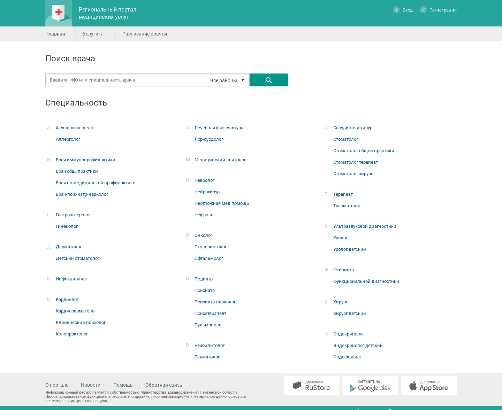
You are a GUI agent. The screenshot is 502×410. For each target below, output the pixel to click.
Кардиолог (67, 299)
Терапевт (343, 194)
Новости (90, 385)
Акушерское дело (74, 127)
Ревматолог (207, 356)
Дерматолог (69, 246)
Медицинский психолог (220, 159)
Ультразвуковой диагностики (364, 226)
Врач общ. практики (77, 171)
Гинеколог (67, 226)
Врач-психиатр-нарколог (82, 194)
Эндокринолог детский (358, 345)
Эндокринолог (348, 333)
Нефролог (205, 214)
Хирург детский (349, 313)
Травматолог (346, 205)
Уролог (340, 237)
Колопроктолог (72, 333)
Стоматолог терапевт (355, 162)
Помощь (123, 385)
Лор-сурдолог (209, 139)
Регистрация (438, 9)
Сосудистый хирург (353, 127)
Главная (55, 34)
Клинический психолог (81, 322)
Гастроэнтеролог (73, 214)
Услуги (90, 34)
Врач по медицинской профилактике (95, 182)
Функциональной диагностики (366, 281)
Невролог (204, 180)
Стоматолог (345, 139)
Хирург (340, 301)
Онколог (203, 235)
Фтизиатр (343, 269)
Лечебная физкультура (219, 127)
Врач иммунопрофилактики (85, 159)
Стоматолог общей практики (363, 150)
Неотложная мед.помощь (222, 203)
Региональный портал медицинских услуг (107, 13)
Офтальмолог (209, 258)
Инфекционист (72, 278)
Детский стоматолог (77, 258)
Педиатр (204, 278)
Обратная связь (163, 385)
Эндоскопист (347, 356)
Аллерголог (68, 139)
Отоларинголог (211, 246)
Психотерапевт (210, 313)
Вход (403, 9)
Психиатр (205, 290)
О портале (56, 385)
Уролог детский (349, 249)
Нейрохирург (208, 191)
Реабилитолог (210, 345)
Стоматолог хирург (353, 173)
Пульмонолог (209, 324)
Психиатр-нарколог (215, 301)
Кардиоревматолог (76, 311)
